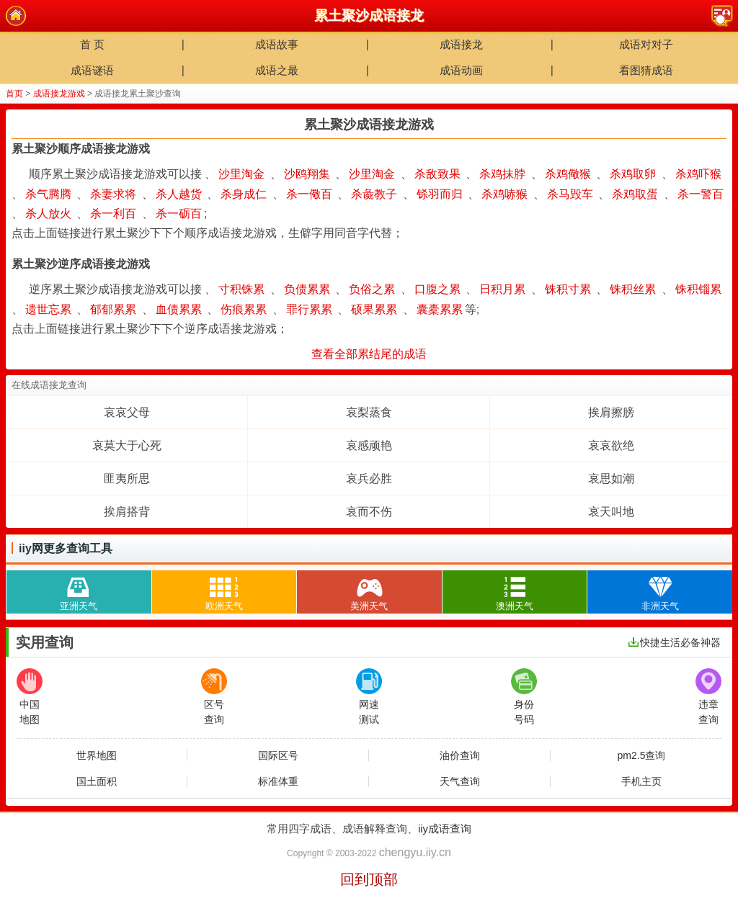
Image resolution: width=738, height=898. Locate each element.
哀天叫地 (611, 512)
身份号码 (524, 696)
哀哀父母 (127, 412)
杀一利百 (113, 213)
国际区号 (278, 755)
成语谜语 (92, 70)
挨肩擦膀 (611, 412)
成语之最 (276, 70)
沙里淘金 (241, 174)
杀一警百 (700, 194)
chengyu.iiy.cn (415, 852)
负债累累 (307, 289)
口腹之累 (437, 289)
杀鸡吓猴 (698, 174)
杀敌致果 (437, 174)
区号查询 (214, 696)
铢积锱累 (698, 289)
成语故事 (276, 44)
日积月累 (502, 289)
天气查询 (460, 781)
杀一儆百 (309, 194)
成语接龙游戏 (59, 94)
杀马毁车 (570, 194)
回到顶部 (369, 879)
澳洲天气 (514, 590)
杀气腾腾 (48, 194)
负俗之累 (372, 289)
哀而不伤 (369, 512)
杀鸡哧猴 (504, 194)
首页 (14, 94)
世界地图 (96, 755)
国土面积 (96, 781)
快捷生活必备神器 (674, 642)
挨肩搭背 (127, 512)
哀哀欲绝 (611, 445)
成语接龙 (461, 44)
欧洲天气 (224, 590)
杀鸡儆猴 (568, 174)
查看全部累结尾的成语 (369, 354)
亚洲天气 (78, 590)
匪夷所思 (127, 478)
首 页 (92, 44)
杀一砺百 (179, 213)
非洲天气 (660, 590)
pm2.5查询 (642, 755)
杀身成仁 (244, 194)
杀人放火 (48, 213)
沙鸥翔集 (307, 174)
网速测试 (369, 696)
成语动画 (461, 70)
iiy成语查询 (444, 828)
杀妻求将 (113, 194)
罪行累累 (309, 309)
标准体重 (278, 781)
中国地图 (30, 696)
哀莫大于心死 (126, 445)
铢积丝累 (633, 289)
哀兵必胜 (369, 478)
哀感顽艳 (369, 445)
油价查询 (460, 755)
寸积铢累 (241, 289)
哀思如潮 (611, 478)
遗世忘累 (48, 309)
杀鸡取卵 (633, 174)
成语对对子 (646, 44)
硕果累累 (374, 309)
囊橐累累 (440, 309)
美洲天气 (369, 590)
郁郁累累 (113, 309)
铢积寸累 (568, 289)
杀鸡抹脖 (502, 174)
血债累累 (179, 309)
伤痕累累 (244, 309)
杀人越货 (179, 194)
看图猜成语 (646, 70)
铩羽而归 (440, 194)
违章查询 (708, 696)
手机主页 (641, 781)
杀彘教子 (374, 194)
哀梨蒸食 (369, 412)
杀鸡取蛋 (635, 194)
